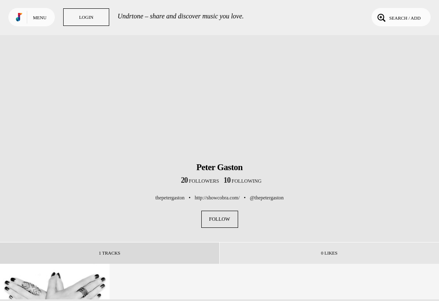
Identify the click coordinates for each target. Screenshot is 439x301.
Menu (39, 17)
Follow (219, 219)
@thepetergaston (267, 198)
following (242, 181)
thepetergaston (170, 198)
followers (200, 181)
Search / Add (398, 17)
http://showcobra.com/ (217, 198)
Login (86, 17)
